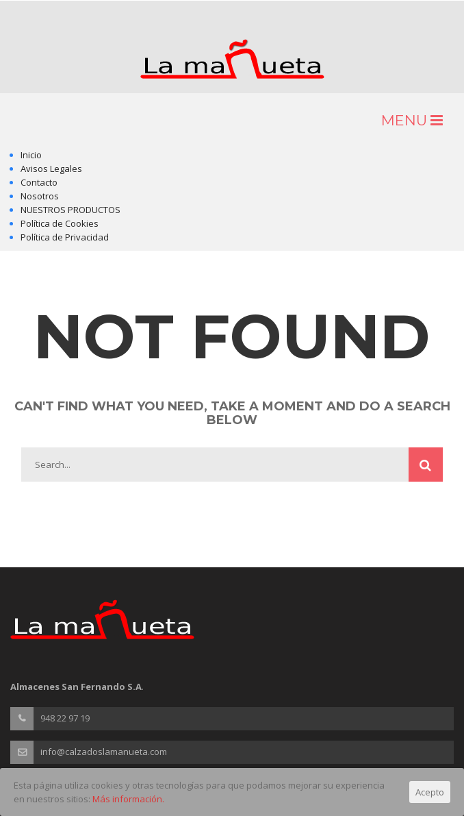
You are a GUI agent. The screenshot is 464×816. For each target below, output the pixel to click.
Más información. (128, 799)
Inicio (31, 155)
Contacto (39, 182)
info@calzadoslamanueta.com (103, 751)
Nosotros (40, 196)
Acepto (429, 792)
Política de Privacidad (65, 237)
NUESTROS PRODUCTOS (70, 209)
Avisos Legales (51, 168)
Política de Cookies (60, 223)
